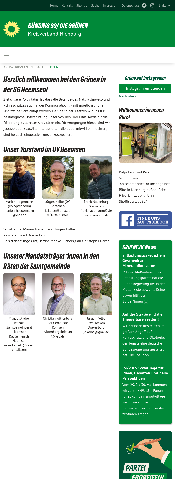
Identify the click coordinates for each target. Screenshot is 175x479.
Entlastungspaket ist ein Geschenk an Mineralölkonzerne (143, 260)
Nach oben (127, 96)
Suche (95, 5)
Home (54, 5)
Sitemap (82, 5)
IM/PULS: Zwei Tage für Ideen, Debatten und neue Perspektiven (145, 373)
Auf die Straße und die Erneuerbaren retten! (142, 316)
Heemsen (51, 67)
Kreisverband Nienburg (22, 67)
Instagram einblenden (145, 88)
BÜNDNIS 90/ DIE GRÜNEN (60, 25)
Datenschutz (130, 5)
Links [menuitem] (162, 5)
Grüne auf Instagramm (145, 78)
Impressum (110, 5)
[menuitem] (54, 5)
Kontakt (67, 5)
